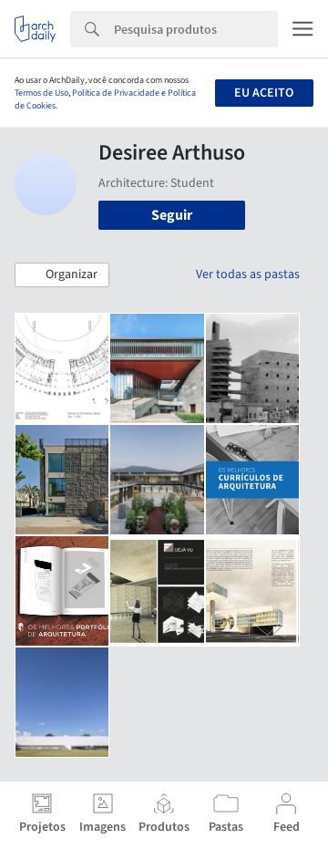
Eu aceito (263, 93)
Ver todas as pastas (248, 274)
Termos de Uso (41, 93)
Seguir (171, 215)
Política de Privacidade (115, 93)
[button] (62, 275)
